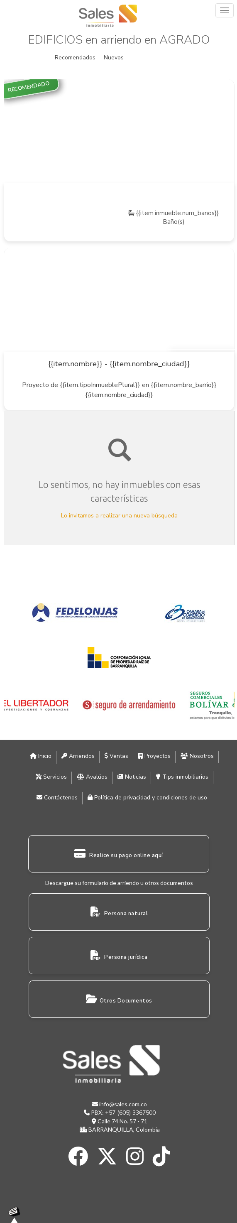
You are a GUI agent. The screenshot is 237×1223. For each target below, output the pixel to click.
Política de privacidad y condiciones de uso (147, 797)
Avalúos (92, 777)
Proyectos (154, 756)
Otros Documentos (119, 999)
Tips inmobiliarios (182, 777)
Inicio (40, 756)
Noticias (131, 777)
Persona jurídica (118, 955)
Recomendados (75, 57)
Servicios (51, 777)
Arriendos (78, 756)
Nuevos (114, 57)
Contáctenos (57, 797)
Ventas (116, 756)
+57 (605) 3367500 (130, 1113)
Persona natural (119, 912)
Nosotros (197, 756)
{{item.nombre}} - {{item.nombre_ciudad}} (119, 364)
